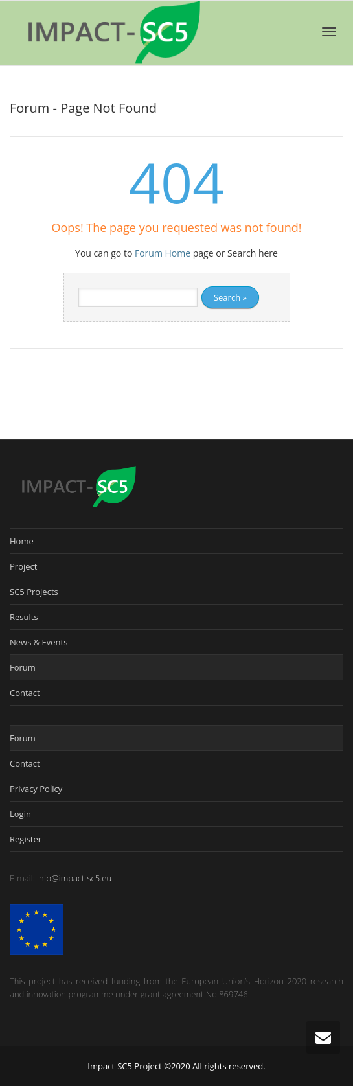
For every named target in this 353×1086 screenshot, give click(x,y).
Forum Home (162, 253)
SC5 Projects (34, 591)
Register (25, 839)
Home (22, 541)
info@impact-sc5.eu (74, 878)
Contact (25, 693)
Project (23, 566)
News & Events (38, 642)
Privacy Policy (36, 788)
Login (20, 814)
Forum (23, 667)
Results (24, 617)
